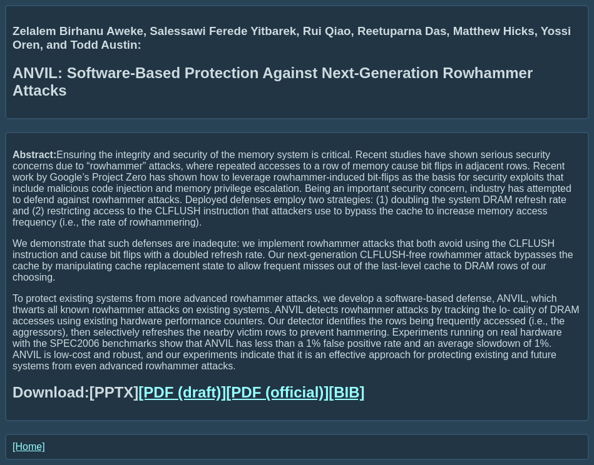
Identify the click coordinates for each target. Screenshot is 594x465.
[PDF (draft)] (182, 392)
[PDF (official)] (277, 392)
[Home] (29, 446)
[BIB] (346, 392)
